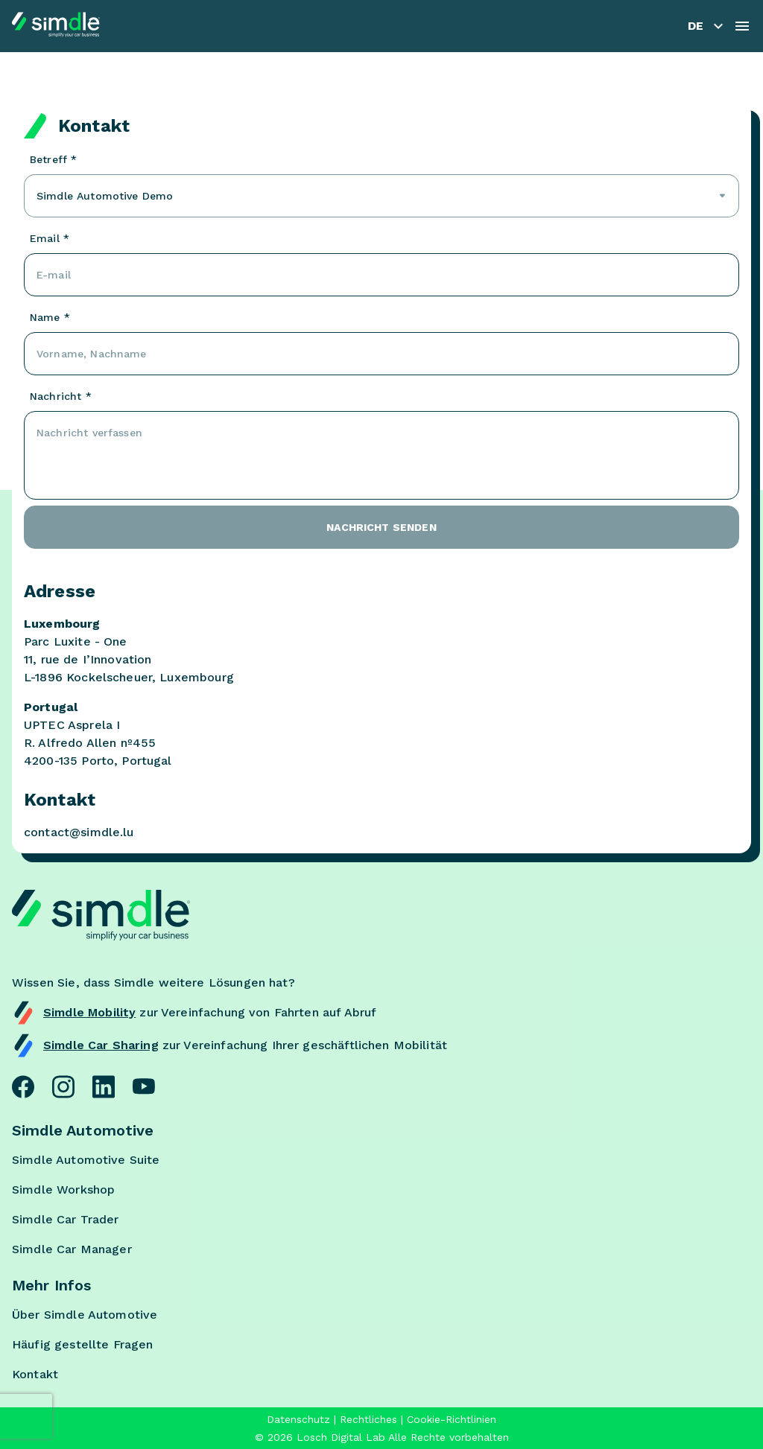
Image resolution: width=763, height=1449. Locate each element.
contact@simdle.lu (79, 832)
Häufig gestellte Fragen (82, 1344)
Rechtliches (368, 1419)
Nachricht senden (381, 527)
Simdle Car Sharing (101, 1045)
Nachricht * (61, 396)
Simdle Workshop (63, 1189)
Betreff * (53, 159)
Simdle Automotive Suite (85, 1160)
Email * (49, 238)
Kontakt (35, 1374)
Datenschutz (298, 1419)
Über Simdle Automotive (84, 1315)
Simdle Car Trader (65, 1219)
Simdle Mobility (89, 1012)
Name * (50, 317)
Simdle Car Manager (72, 1249)
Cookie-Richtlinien (451, 1419)
